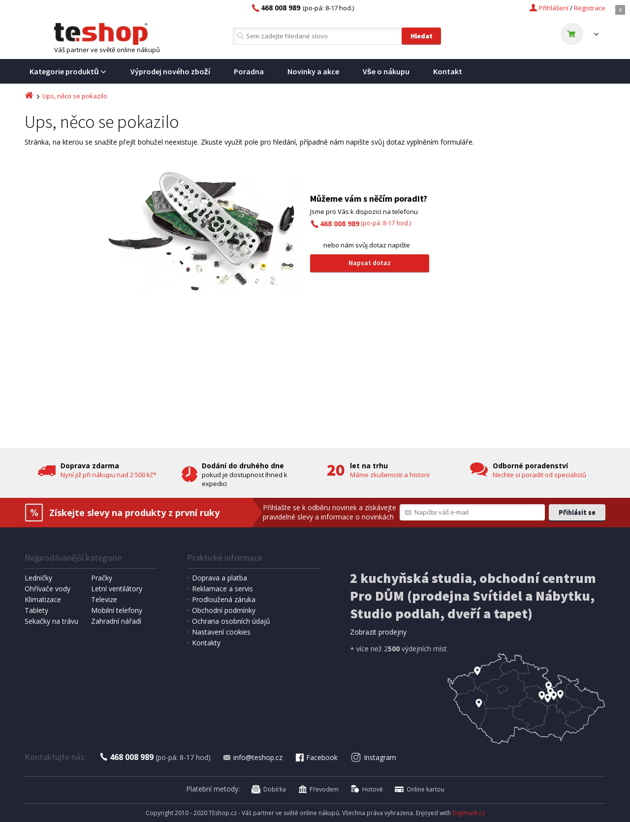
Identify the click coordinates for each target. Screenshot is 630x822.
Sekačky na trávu (51, 621)
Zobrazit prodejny (378, 632)
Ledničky (38, 577)
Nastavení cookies (221, 632)
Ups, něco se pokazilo (74, 95)
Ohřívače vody (47, 588)
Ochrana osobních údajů (231, 621)
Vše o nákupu (386, 71)
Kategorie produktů (68, 71)
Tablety (36, 610)
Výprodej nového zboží (170, 71)
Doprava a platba (219, 577)
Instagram (374, 757)
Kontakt (447, 71)
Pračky (101, 577)
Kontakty (206, 642)
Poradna (249, 71)
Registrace (589, 7)
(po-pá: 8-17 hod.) (365, 223)
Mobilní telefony (116, 610)
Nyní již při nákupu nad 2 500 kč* (109, 474)
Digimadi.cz (468, 813)
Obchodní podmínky (223, 610)
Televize (104, 599)
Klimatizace (43, 599)
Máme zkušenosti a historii (390, 474)
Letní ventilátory (116, 588)
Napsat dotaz (369, 262)
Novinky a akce (313, 71)
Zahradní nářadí (116, 621)
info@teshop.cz (252, 757)
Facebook (316, 757)
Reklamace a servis (222, 588)
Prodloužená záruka (223, 599)
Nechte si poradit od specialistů (539, 474)
